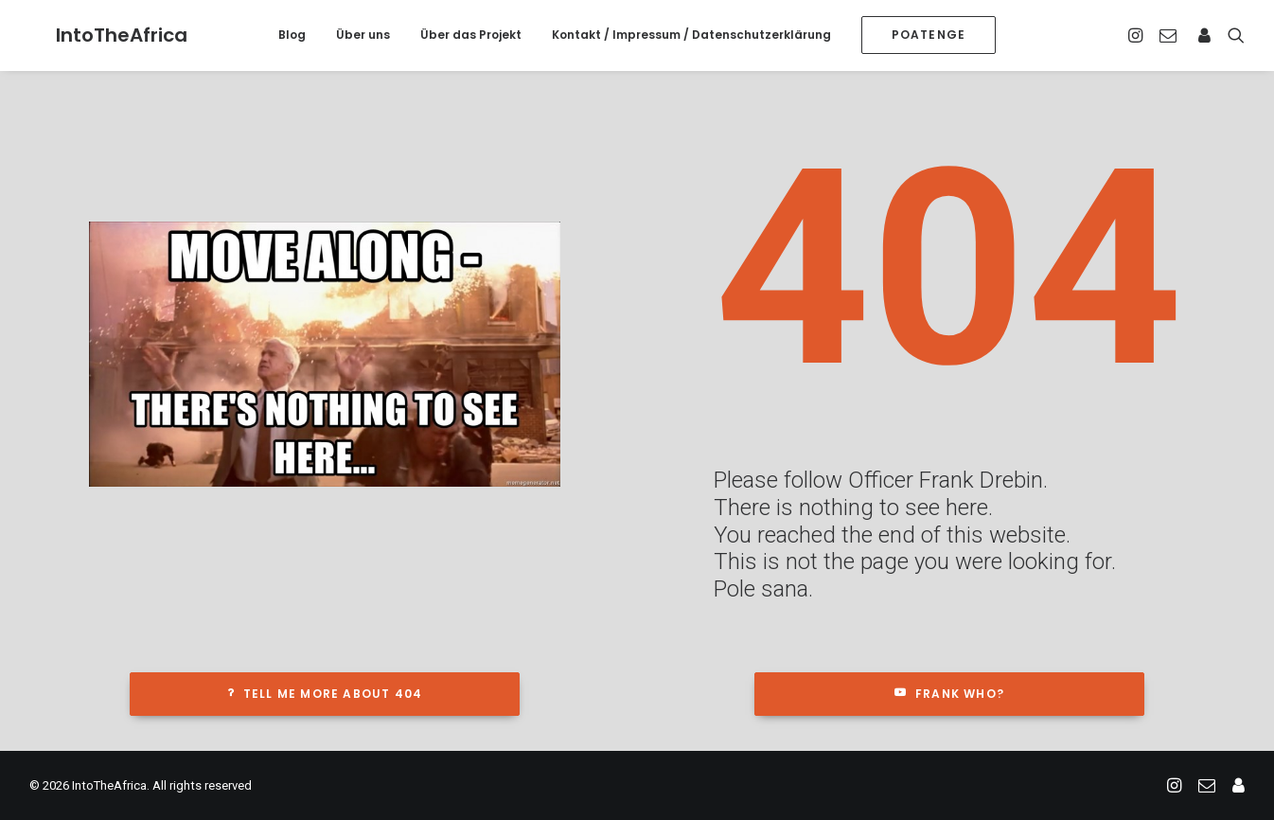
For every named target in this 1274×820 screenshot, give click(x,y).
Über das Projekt (471, 35)
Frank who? (949, 694)
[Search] (1232, 35)
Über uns (363, 35)
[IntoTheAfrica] (95, 35)
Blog (292, 35)
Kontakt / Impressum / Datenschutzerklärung (691, 35)
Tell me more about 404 (325, 694)
